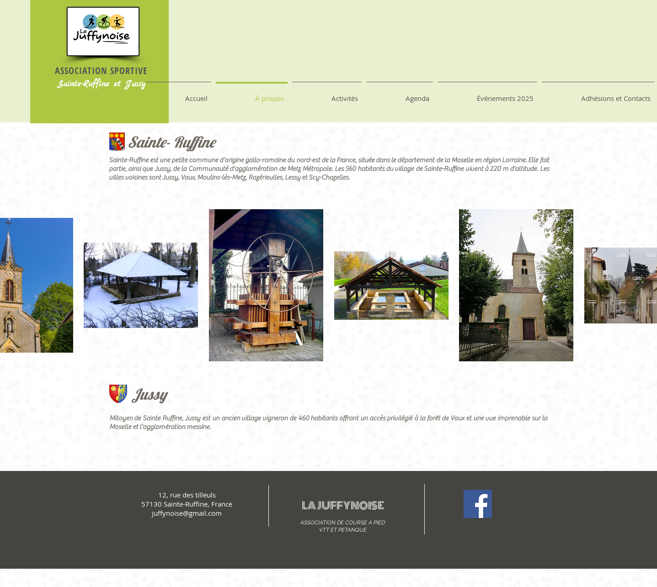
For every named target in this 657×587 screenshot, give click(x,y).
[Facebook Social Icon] (478, 504)
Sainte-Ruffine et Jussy (101, 84)
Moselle (462, 160)
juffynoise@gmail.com (187, 513)
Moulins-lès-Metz (221, 177)
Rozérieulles (265, 177)
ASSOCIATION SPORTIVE (101, 70)
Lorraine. (515, 160)
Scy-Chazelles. (329, 177)
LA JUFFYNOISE (343, 505)
